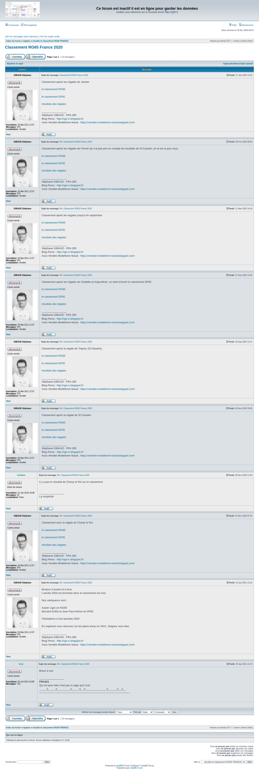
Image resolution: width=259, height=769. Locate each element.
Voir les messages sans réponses (21, 36)
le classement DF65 (53, 96)
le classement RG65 (53, 89)
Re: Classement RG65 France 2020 (76, 142)
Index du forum (13, 41)
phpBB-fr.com (137, 768)
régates (26, 41)
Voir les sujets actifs (50, 36)
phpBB (119, 766)
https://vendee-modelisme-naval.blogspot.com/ (107, 122)
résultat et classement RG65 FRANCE (50, 41)
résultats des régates (54, 103)
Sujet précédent (231, 64)
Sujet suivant (246, 64)
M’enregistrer (29, 25)
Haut (8, 134)
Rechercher (246, 25)
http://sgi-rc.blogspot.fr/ (70, 118)
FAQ (233, 25)
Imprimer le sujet (15, 64)
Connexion (12, 25)
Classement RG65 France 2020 (34, 47)
